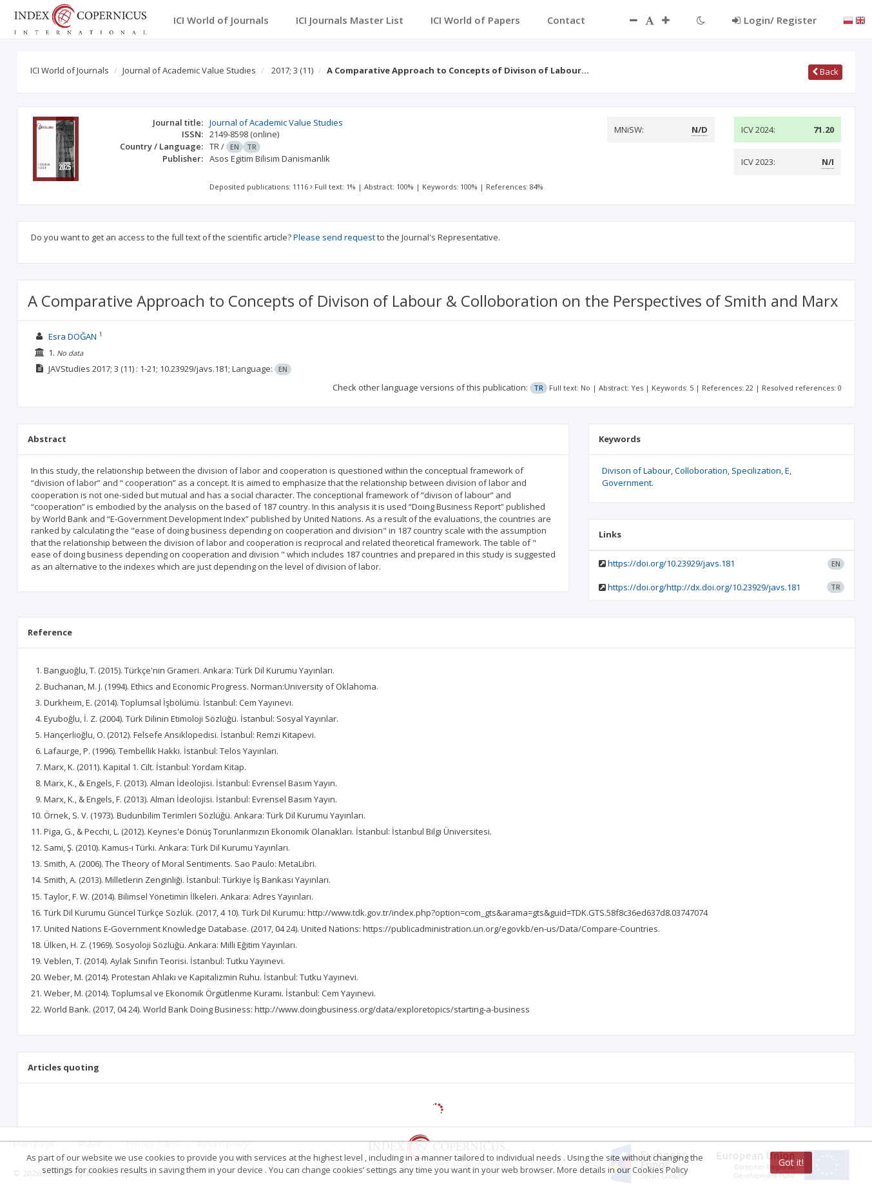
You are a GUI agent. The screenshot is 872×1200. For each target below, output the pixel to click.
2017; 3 (292, 70)
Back (825, 71)
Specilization (756, 470)
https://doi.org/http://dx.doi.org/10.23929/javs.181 (704, 587)
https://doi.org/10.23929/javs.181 (671, 563)
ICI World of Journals (69, 70)
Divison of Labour (636, 470)
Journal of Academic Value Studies (189, 70)
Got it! (791, 1162)
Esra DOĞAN (72, 336)
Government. (628, 483)
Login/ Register (774, 20)
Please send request (334, 237)
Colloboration (701, 470)
